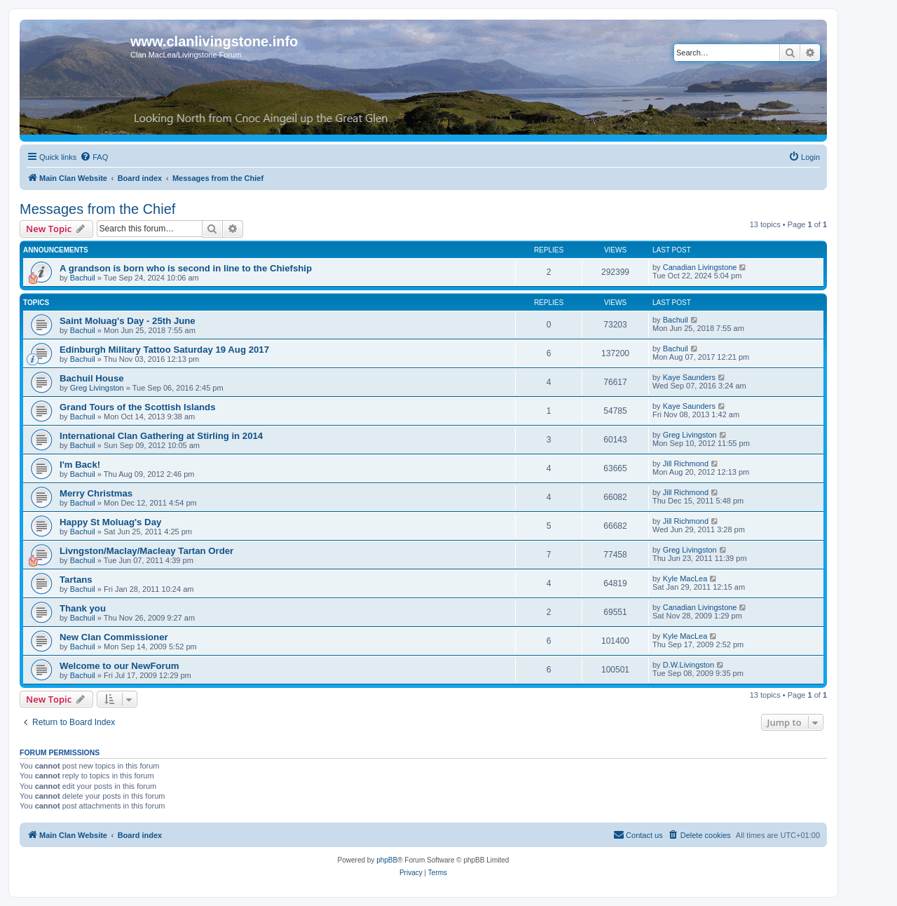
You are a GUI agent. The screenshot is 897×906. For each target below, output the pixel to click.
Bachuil (82, 277)
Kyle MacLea (685, 578)
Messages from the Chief (97, 209)
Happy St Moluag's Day (110, 522)
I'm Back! (80, 464)
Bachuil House (92, 378)
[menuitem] (94, 157)
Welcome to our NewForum (119, 666)
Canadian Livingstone (700, 267)
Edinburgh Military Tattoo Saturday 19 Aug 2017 (164, 349)
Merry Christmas (96, 493)
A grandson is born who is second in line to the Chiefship (186, 268)
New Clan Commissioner (114, 637)
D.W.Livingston (688, 665)
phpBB (386, 860)
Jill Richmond (685, 463)
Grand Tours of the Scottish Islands (138, 407)
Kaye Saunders (689, 377)
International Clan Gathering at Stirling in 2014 (161, 436)
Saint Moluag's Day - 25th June (128, 321)
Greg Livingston (97, 388)
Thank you (83, 608)
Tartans (76, 579)
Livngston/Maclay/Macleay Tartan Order (146, 551)
